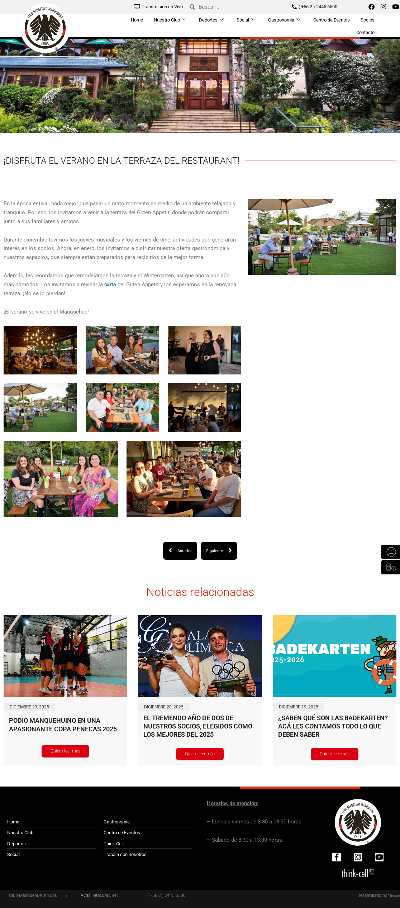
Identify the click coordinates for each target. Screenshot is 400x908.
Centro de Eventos (331, 19)
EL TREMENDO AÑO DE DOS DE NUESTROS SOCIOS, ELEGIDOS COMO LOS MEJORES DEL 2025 (197, 726)
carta (110, 284)
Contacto (365, 30)
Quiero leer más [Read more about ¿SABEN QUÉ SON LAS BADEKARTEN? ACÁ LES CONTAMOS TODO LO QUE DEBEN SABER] (334, 753)
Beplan (393, 895)
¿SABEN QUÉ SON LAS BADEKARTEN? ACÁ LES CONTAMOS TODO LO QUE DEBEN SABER (333, 726)
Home (137, 19)
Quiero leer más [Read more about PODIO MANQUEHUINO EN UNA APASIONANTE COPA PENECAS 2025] (65, 751)
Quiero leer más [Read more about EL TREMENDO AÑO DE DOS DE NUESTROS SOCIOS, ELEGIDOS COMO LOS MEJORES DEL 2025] (200, 753)
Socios (368, 19)
